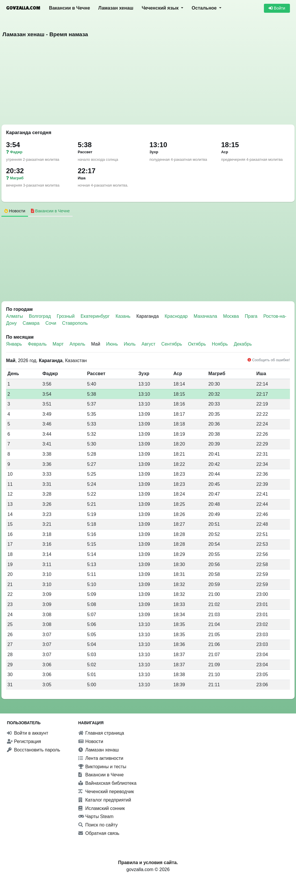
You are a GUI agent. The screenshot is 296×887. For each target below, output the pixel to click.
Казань (124, 316)
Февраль (37, 344)
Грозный (66, 316)
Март (58, 344)
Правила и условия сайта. (148, 862)
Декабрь (243, 344)
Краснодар (177, 316)
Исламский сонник (101, 808)
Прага (252, 316)
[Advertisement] (148, 82)
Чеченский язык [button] (161, 8)
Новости (90, 741)
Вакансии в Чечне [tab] (50, 211)
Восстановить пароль (33, 749)
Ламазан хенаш (115, 8)
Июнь (112, 344)
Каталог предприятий (104, 799)
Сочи (51, 323)
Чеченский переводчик (106, 791)
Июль (130, 344)
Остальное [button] (205, 8)
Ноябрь (220, 344)
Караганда (147, 316)
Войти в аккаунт (27, 733)
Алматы (15, 316)
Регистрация (24, 741)
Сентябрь (171, 344)
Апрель (77, 344)
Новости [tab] (14, 211)
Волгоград (40, 316)
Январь (14, 344)
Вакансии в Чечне (69, 8)
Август (148, 344)
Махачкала (206, 316)
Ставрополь (75, 323)
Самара (32, 323)
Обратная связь (98, 833)
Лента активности (100, 758)
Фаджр (14, 152)
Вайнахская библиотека (107, 783)
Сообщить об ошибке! (268, 360)
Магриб (14, 178)
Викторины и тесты (102, 766)
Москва (231, 316)
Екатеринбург (96, 316)
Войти (277, 8)
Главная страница (101, 733)
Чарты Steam (96, 816)
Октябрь (197, 344)
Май (95, 344)
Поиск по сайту (98, 824)
